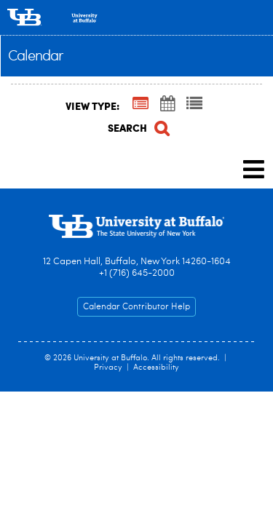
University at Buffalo (110, 358)
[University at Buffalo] (136, 17)
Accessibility (156, 368)
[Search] (137, 126)
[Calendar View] (167, 104)
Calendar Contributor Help (136, 307)
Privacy (108, 368)
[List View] (194, 104)
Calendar (35, 56)
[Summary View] (140, 104)
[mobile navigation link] (254, 169)
